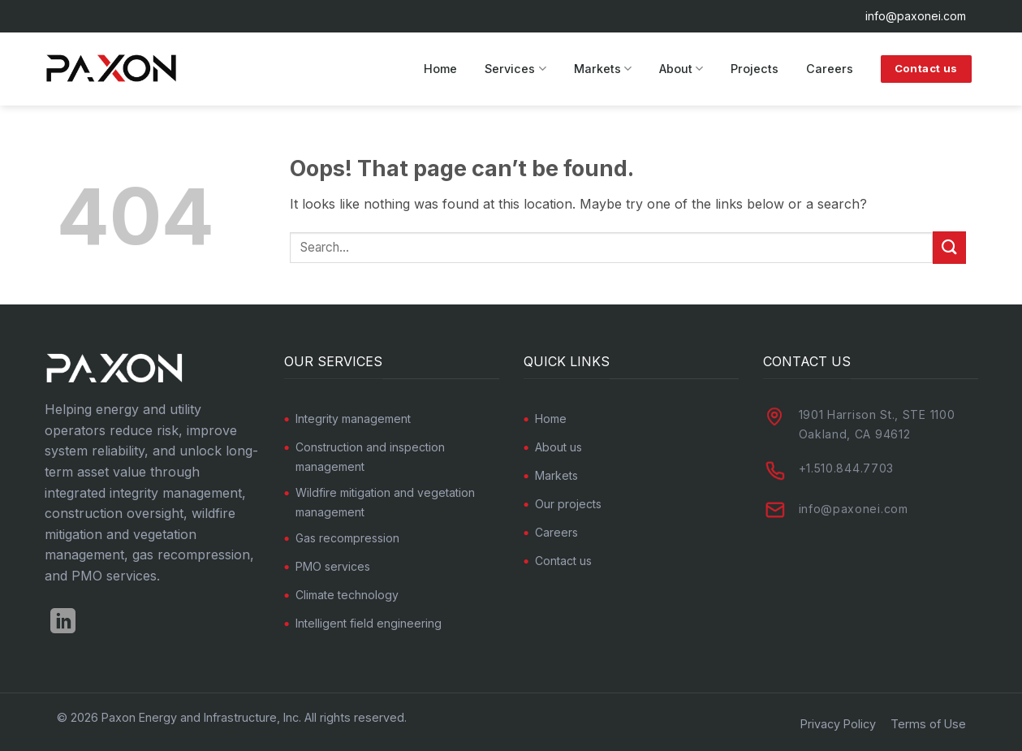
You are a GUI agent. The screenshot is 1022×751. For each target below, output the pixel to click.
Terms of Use (928, 724)
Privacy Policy (838, 724)
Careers (829, 69)
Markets (603, 68)
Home (440, 69)
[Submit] (949, 247)
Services (515, 68)
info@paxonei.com (915, 16)
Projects (754, 69)
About (681, 68)
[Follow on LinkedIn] (62, 623)
